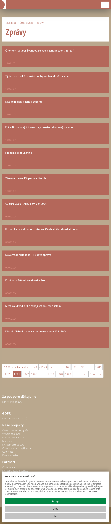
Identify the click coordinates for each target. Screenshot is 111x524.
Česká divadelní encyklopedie (17, 448)
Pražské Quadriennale (13, 437)
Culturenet (7, 451)
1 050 (68, 374)
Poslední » (95, 374)
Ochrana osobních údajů (14, 418)
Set (55, 516)
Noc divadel (8, 441)
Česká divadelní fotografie (15, 430)
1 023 (34, 374)
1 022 (25, 374)
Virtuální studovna (11, 433)
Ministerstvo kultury (12, 401)
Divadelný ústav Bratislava (15, 470)
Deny (55, 509)
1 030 (51, 374)
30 (82, 367)
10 (67, 367)
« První (43, 367)
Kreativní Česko (10, 455)
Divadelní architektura (13, 444)
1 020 (8, 374)
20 (75, 367)
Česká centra (9, 467)
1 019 (98, 367)
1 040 (59, 374)
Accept (55, 501)
